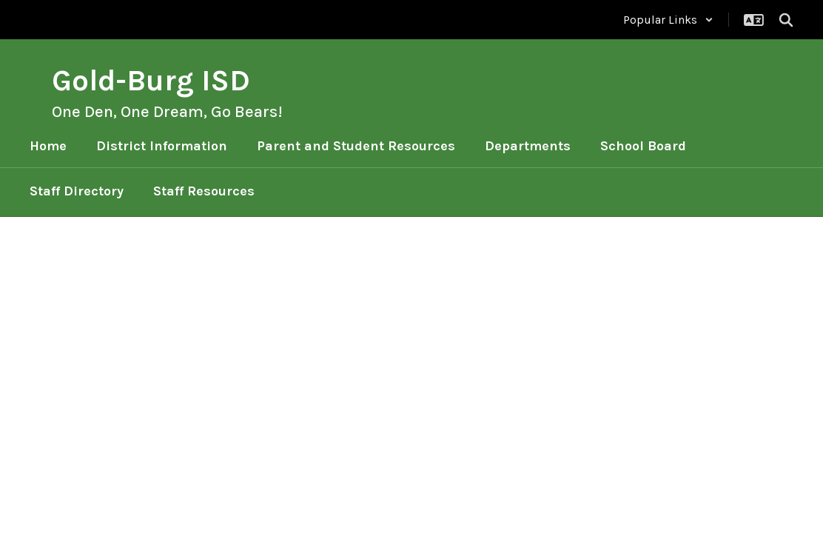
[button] (668, 20)
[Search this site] (786, 20)
